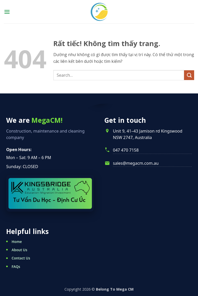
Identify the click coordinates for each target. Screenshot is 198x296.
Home (17, 241)
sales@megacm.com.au (136, 163)
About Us (19, 249)
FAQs (16, 266)
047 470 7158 (126, 150)
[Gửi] (189, 75)
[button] (7, 11)
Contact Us (21, 258)
